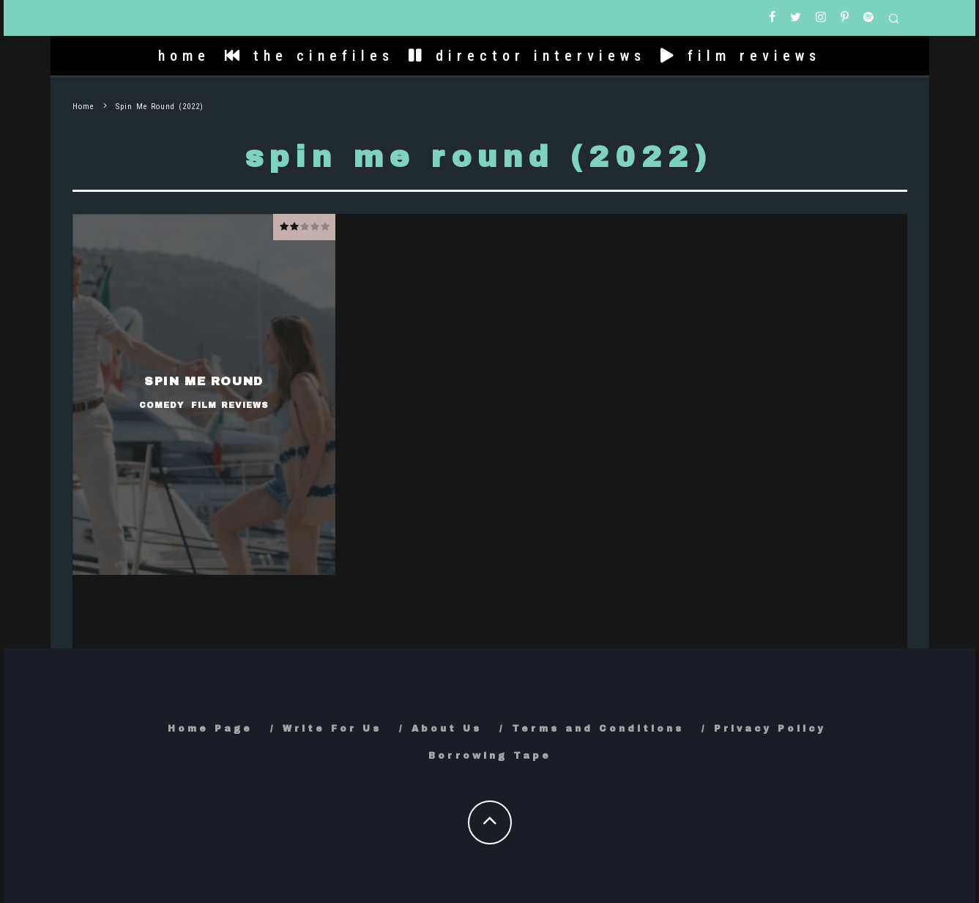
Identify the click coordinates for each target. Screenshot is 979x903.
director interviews (527, 55)
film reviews (740, 55)
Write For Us (332, 729)
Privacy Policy (770, 729)
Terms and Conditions (598, 729)
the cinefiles (309, 55)
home (184, 55)
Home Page (210, 729)
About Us (447, 729)
